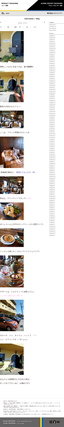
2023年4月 (51, 104)
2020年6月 (51, 167)
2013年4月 (51, 224)
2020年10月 (51, 159)
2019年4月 (51, 189)
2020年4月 (51, 170)
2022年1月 (51, 131)
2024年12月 (51, 67)
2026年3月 (51, 39)
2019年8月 (51, 181)
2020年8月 (51, 163)
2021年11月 (51, 135)
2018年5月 (51, 207)
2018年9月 (51, 200)
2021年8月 (51, 141)
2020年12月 (51, 156)
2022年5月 (51, 124)
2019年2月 (51, 193)
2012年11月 (51, 233)
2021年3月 (51, 150)
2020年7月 (51, 165)
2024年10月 (51, 70)
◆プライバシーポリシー (55, 415)
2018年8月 (51, 202)
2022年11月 (51, 113)
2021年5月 (51, 146)
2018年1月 (51, 211)
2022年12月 (51, 111)
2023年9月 (51, 94)
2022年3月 (51, 128)
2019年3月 (51, 191)
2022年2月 (51, 130)
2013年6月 (51, 220)
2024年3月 (51, 83)
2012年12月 (51, 231)
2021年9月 (51, 139)
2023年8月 (51, 96)
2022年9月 (51, 117)
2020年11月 (51, 157)
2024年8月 (51, 74)
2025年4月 (51, 59)
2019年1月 (51, 194)
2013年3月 (51, 226)
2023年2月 (51, 107)
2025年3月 (51, 61)
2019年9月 (51, 180)
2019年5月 (51, 187)
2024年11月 (51, 69)
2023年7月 (51, 98)
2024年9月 (51, 72)
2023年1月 (51, 109)
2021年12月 (51, 133)
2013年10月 (51, 217)
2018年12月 (51, 196)
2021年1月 (51, 154)
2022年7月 (51, 120)
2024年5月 (51, 80)
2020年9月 (51, 161)
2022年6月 (51, 122)
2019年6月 (51, 185)
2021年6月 (51, 144)
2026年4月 (51, 37)
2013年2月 (51, 228)
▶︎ (44, 22)
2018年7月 (51, 204)
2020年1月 (51, 172)
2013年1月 (51, 230)
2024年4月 (51, 82)
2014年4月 (51, 215)
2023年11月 (51, 91)
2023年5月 (51, 102)
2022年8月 (51, 119)
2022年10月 (51, 115)
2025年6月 (51, 56)
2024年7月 (51, 76)
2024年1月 (51, 87)
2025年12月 (51, 45)
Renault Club (51, 30)
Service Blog (51, 28)
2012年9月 (51, 235)
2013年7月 (51, 218)
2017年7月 (51, 213)
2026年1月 (51, 43)
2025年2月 (51, 63)
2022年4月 (51, 126)
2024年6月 (51, 78)
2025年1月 (51, 65)
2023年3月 (51, 106)
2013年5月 (51, 222)
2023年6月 (51, 100)
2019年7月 (51, 183)
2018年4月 (51, 209)
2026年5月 (51, 35)
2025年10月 (51, 48)
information (51, 24)
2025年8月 (51, 52)
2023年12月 (51, 89)
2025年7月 (51, 54)
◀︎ (0, 22)
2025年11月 (51, 46)
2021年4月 (51, 148)
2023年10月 (51, 93)
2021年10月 (51, 137)
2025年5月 (51, 57)
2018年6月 (51, 205)
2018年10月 (51, 198)
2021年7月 (51, 143)
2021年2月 (51, 152)
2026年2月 (51, 41)
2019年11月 (51, 176)
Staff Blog (51, 26)
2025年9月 (51, 50)
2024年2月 (51, 85)
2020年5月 (51, 168)
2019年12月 (51, 174)
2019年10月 (51, 178)
